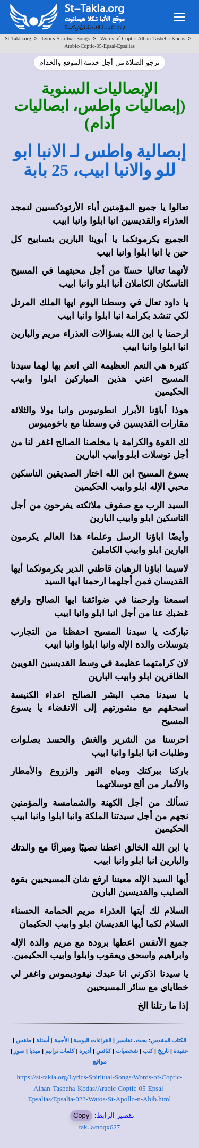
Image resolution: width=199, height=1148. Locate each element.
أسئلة (42, 1040)
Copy (81, 1115)
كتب (148, 1051)
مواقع (100, 1062)
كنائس (103, 1051)
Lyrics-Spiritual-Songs (65, 38)
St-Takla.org (18, 38)
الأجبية (61, 1040)
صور (19, 1051)
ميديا (34, 1051)
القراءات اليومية (92, 1040)
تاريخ (163, 1051)
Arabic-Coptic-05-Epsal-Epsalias (99, 46)
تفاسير (124, 1040)
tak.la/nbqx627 (99, 1127)
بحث (141, 1040)
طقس (23, 1040)
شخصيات (127, 1051)
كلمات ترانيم (60, 1051)
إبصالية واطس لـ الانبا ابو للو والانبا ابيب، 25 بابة (99, 161)
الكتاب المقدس (169, 1040)
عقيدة (181, 1051)
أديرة (85, 1051)
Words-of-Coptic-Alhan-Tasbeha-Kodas (142, 38)
